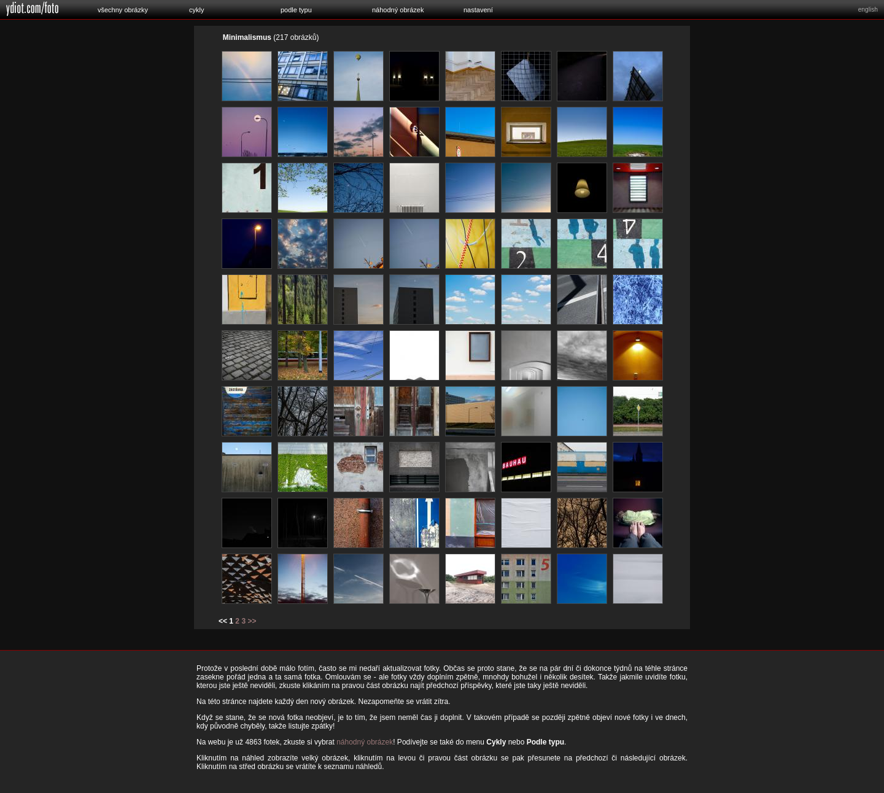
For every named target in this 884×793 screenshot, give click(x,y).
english (868, 9)
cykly (196, 10)
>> (251, 621)
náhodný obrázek (398, 10)
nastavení (478, 10)
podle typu (296, 10)
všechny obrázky (123, 10)
